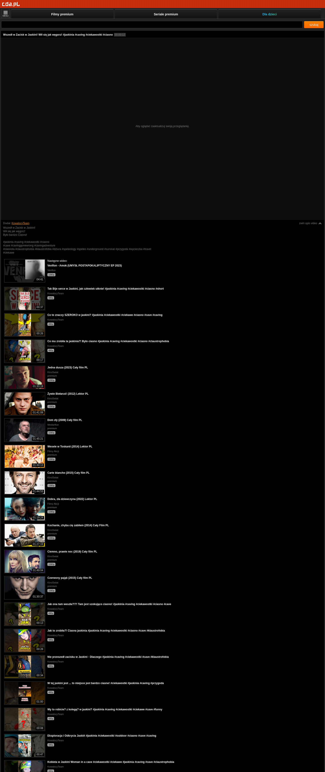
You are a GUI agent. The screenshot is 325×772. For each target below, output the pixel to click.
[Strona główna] (11, 4)
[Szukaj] (152, 24)
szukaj (313, 24)
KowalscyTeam (20, 223)
